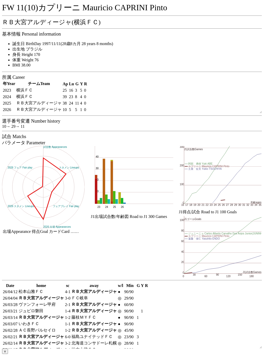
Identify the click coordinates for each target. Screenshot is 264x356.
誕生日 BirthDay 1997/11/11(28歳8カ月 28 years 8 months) (62, 43)
